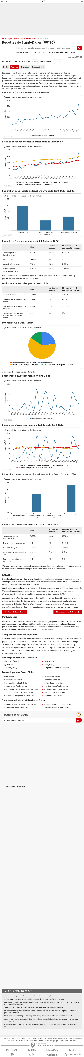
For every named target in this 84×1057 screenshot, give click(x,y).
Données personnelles (60, 1038)
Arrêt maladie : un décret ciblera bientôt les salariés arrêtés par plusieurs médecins (33, 1007)
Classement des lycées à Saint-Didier (19, 695)
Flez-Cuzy (28, 52)
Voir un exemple (77, 724)
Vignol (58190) (49, 661)
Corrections (33, 1040)
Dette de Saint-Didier (15, 612)
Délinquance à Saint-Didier (54, 692)
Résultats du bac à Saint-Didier (16, 708)
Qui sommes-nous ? (8, 1038)
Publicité (34, 1038)
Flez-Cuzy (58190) (11, 661)
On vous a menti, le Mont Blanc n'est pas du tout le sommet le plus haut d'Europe (33, 996)
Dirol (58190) (49, 664)
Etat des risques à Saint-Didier (56, 686)
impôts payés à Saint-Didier (26, 372)
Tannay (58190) (10, 668)
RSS (27, 1040)
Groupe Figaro (54, 1040)
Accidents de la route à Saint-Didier (18, 692)
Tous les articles (20, 1040)
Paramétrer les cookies (75, 1038)
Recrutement (48, 1038)
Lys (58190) (8, 664)
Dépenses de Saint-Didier (67, 612)
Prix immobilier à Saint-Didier (16, 683)
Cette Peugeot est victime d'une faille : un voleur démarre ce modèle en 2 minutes (34, 999)
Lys (35, 52)
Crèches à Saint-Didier (53, 680)
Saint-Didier (31, 38)
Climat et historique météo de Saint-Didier (21, 689)
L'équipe (18, 1038)
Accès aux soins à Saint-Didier (56, 689)
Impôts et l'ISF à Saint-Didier (15, 686)
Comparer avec (46, 61)
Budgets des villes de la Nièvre (56, 668)
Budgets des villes (12, 38)
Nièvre (23, 38)
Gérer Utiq (11, 1040)
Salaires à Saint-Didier (13, 680)
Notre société (26, 1038)
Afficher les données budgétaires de (16, 61)
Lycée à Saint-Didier (52, 677)
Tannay (41, 52)
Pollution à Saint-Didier (53, 695)
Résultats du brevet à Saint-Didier (57, 704)
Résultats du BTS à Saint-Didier (56, 708)
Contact (40, 1038)
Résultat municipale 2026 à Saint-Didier (20, 704)
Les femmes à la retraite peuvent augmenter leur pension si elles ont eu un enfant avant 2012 (38, 1016)
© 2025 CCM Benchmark (68, 1040)
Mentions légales (44, 1040)
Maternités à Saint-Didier (54, 683)
